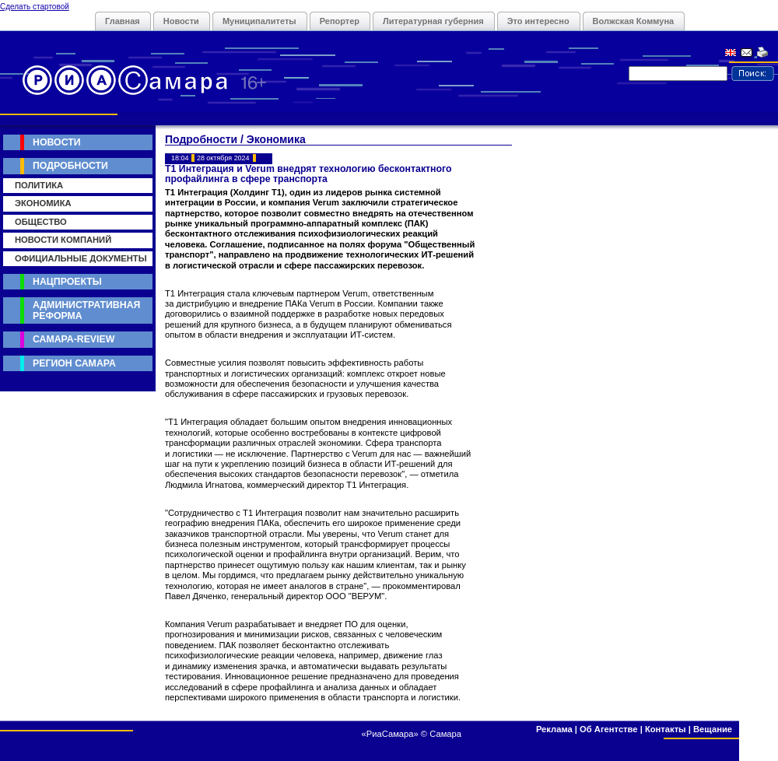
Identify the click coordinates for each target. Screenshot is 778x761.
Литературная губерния (433, 21)
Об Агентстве (608, 729)
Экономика (43, 203)
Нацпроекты (67, 281)
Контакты (665, 729)
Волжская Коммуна (634, 21)
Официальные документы (81, 258)
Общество (41, 221)
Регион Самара (74, 363)
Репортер (339, 21)
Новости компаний (63, 239)
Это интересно (538, 21)
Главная (122, 21)
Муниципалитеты (259, 21)
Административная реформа (86, 310)
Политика (39, 185)
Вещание (712, 729)
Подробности (70, 165)
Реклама (554, 729)
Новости (181, 21)
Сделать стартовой (34, 6)
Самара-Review (73, 339)
